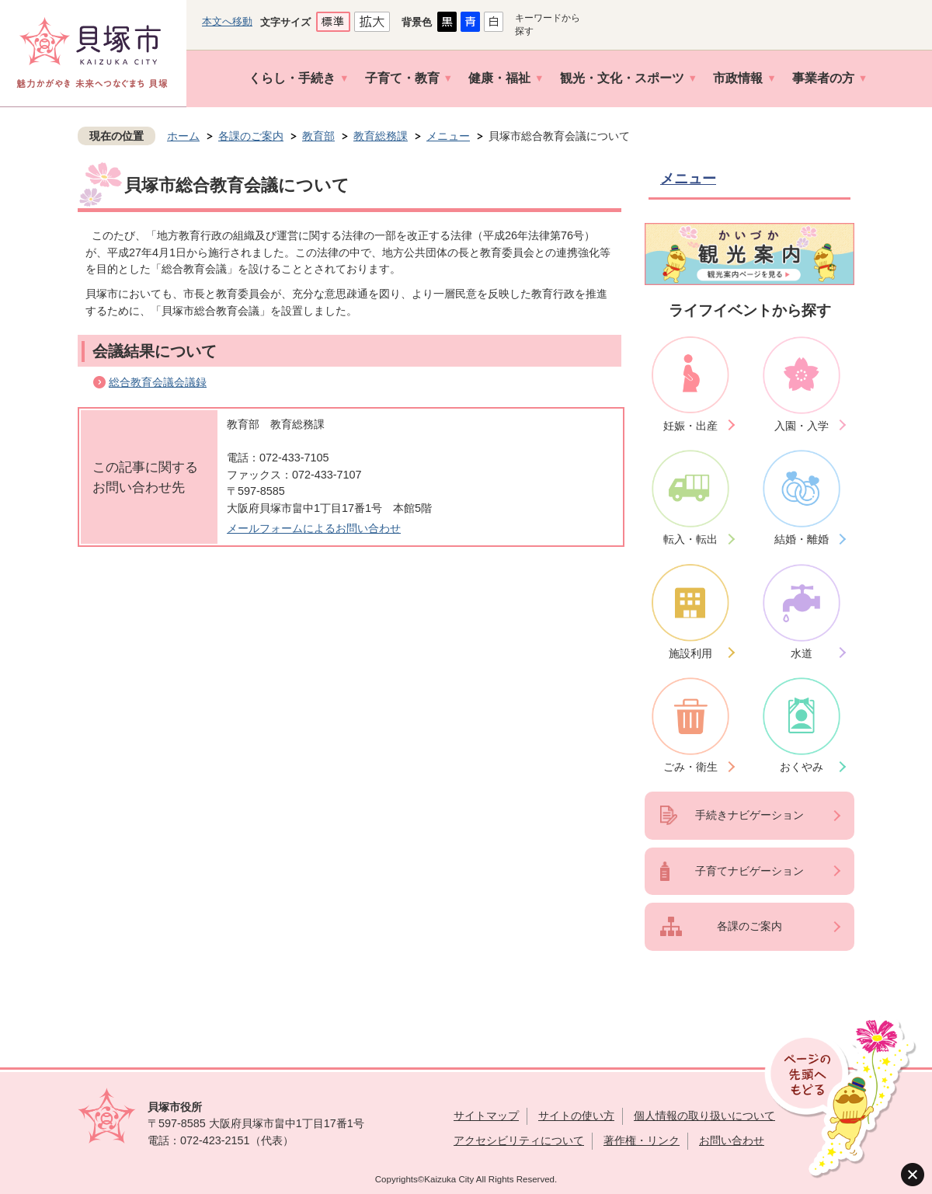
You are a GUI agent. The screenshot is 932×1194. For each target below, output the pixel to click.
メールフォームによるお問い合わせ (314, 528)
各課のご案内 (250, 136)
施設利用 (690, 653)
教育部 (318, 136)
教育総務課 (380, 136)
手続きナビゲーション (749, 815)
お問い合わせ (731, 1140)
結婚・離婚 (801, 539)
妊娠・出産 (690, 425)
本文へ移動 (227, 21)
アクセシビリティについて (519, 1140)
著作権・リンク (641, 1140)
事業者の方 (823, 78)
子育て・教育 (402, 78)
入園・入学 (801, 425)
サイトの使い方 (576, 1115)
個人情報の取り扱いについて (704, 1115)
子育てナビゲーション (749, 871)
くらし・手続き (292, 78)
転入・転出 (690, 539)
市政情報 (738, 78)
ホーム (183, 136)
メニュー (448, 136)
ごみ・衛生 (690, 767)
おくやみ (801, 767)
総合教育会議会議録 (158, 382)
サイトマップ (486, 1115)
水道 (801, 653)
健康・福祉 (499, 78)
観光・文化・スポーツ (622, 78)
